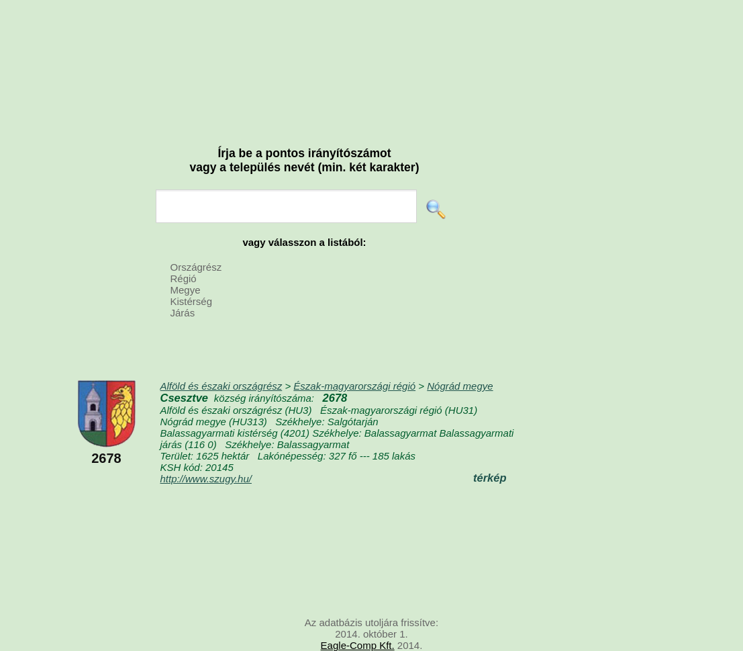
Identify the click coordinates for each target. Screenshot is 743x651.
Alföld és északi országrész (221, 386)
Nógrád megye (460, 386)
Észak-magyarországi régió (354, 386)
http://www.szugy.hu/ (206, 478)
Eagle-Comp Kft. (358, 645)
